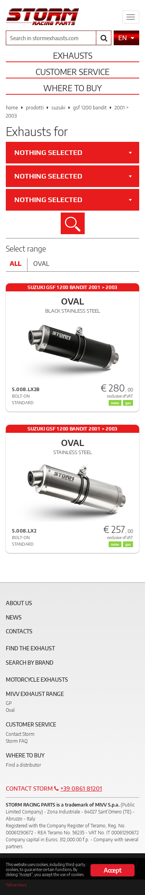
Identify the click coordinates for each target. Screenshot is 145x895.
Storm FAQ (16, 741)
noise (115, 403)
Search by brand (29, 662)
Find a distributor (23, 765)
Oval (41, 263)
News (14, 617)
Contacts (19, 631)
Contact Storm (20, 734)
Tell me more (16, 884)
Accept (112, 870)
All (15, 263)
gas (128, 403)
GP (9, 703)
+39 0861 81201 (81, 788)
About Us (19, 603)
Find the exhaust (30, 648)
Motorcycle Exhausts (37, 679)
